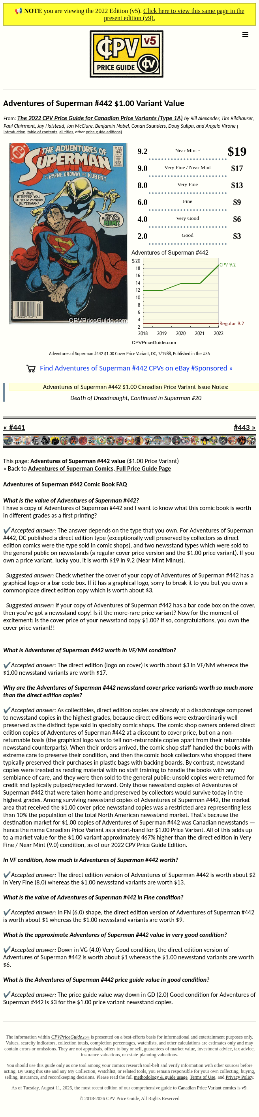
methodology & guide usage (161, 1077)
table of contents (42, 131)
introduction (14, 131)
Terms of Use (202, 1077)
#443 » (245, 427)
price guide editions (103, 131)
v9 (244, 1088)
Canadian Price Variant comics (207, 1088)
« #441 (14, 427)
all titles (66, 131)
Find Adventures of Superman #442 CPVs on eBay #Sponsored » (129, 367)
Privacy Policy (239, 1077)
